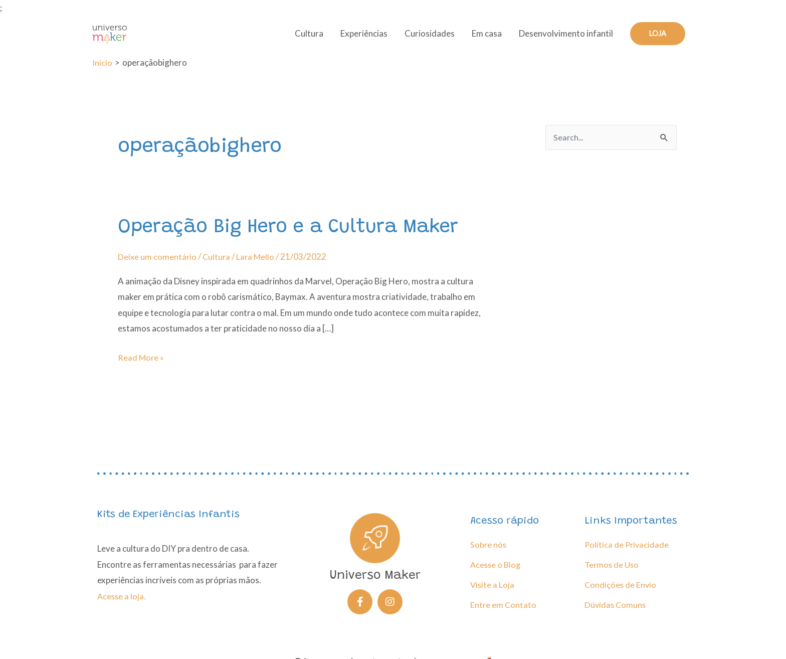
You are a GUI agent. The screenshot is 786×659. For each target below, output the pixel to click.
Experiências (363, 38)
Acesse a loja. (122, 596)
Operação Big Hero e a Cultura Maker (294, 236)
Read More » (141, 364)
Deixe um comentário (157, 264)
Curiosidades (429, 38)
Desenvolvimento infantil (565, 38)
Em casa (486, 38)
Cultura (308, 38)
